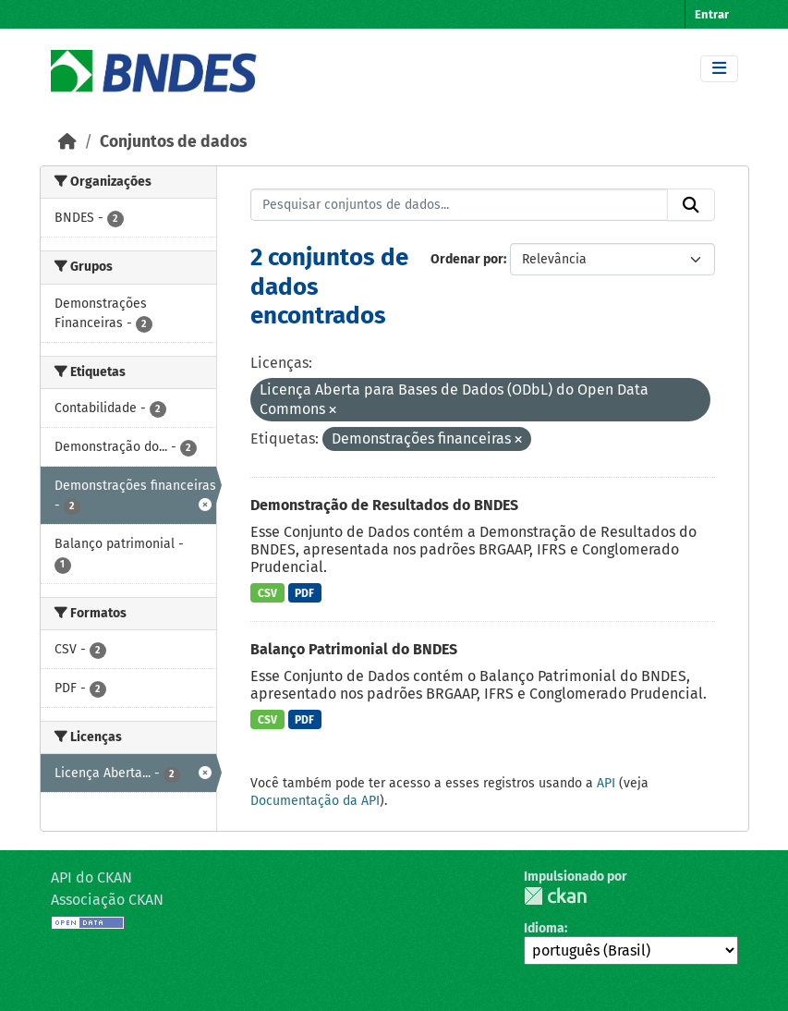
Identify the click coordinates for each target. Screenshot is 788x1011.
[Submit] (691, 205)
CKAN (555, 896)
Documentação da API (315, 801)
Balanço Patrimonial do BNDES (353, 649)
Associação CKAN (107, 899)
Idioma (544, 928)
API (606, 783)
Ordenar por (466, 259)
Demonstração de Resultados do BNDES (384, 505)
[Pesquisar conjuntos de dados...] (459, 205)
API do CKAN (91, 877)
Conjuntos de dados (173, 142)
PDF (304, 593)
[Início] (67, 142)
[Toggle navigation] (719, 68)
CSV (267, 593)
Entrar (712, 14)
